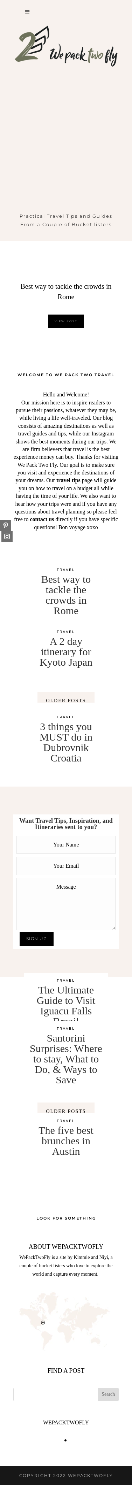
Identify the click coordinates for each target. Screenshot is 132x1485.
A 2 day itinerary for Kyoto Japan (66, 651)
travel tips (68, 480)
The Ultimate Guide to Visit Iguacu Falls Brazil (66, 1005)
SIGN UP (36, 938)
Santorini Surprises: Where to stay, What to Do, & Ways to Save (66, 1058)
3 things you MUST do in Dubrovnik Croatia (66, 742)
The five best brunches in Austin (66, 1140)
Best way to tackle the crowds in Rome (66, 594)
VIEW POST (66, 321)
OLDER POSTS (66, 700)
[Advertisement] (66, 143)
